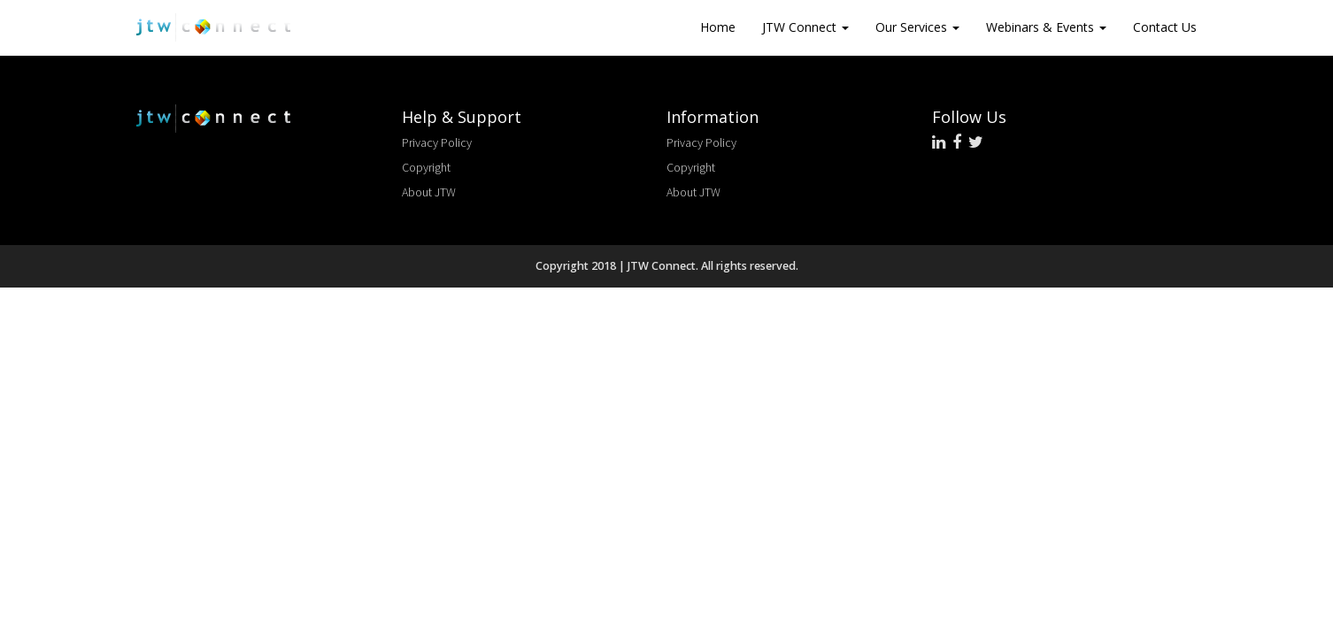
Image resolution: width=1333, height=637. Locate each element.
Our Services (917, 27)
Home (718, 27)
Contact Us (1165, 27)
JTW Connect (805, 27)
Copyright (426, 167)
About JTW (429, 192)
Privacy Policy (437, 142)
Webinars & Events (1046, 27)
